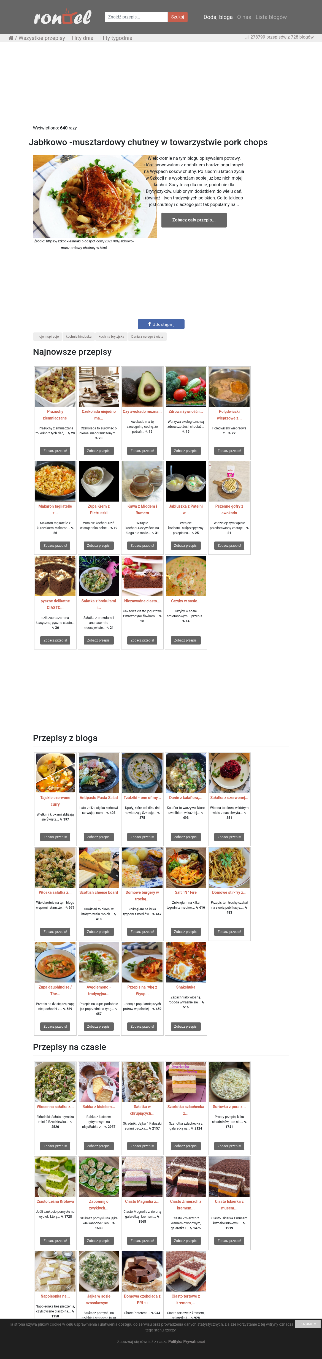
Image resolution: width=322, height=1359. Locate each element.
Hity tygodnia (116, 38)
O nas (244, 17)
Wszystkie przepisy (41, 38)
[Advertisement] (161, 86)
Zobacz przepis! (55, 451)
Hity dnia (82, 38)
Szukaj (177, 17)
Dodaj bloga (218, 17)
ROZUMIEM (307, 1324)
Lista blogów (271, 17)
